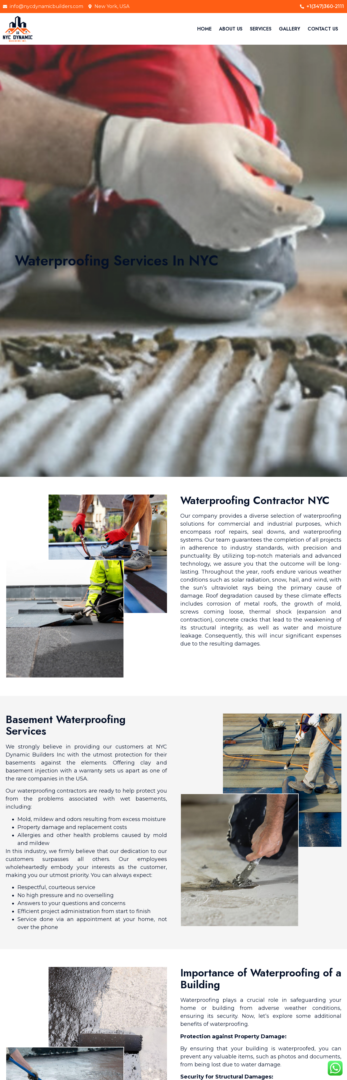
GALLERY (289, 28)
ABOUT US (230, 28)
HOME (204, 28)
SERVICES (261, 28)
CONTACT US (323, 28)
